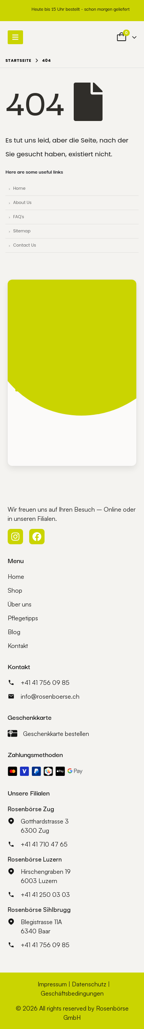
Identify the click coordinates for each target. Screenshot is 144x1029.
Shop (15, 590)
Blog (14, 632)
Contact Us (24, 245)
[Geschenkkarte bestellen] (12, 733)
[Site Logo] (54, 37)
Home (19, 188)
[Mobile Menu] (15, 37)
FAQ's (18, 217)
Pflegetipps (23, 618)
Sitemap (21, 231)
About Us (22, 202)
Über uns (19, 604)
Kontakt (18, 646)
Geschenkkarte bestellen (56, 733)
